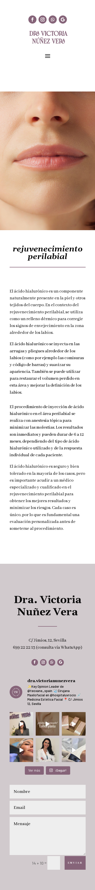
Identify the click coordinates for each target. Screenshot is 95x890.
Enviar (75, 863)
